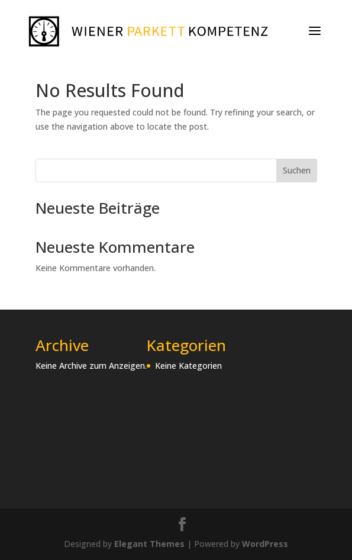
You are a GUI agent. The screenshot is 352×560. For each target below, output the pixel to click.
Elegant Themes (149, 543)
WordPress (265, 543)
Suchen (297, 170)
